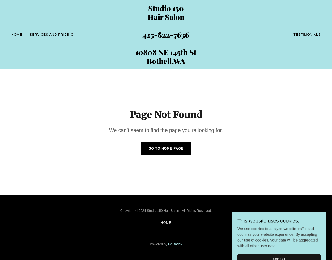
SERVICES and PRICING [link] (51, 34)
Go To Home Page (165, 148)
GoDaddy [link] (175, 244)
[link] (165, 63)
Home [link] (16, 34)
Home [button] (166, 223)
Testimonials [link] (307, 34)
